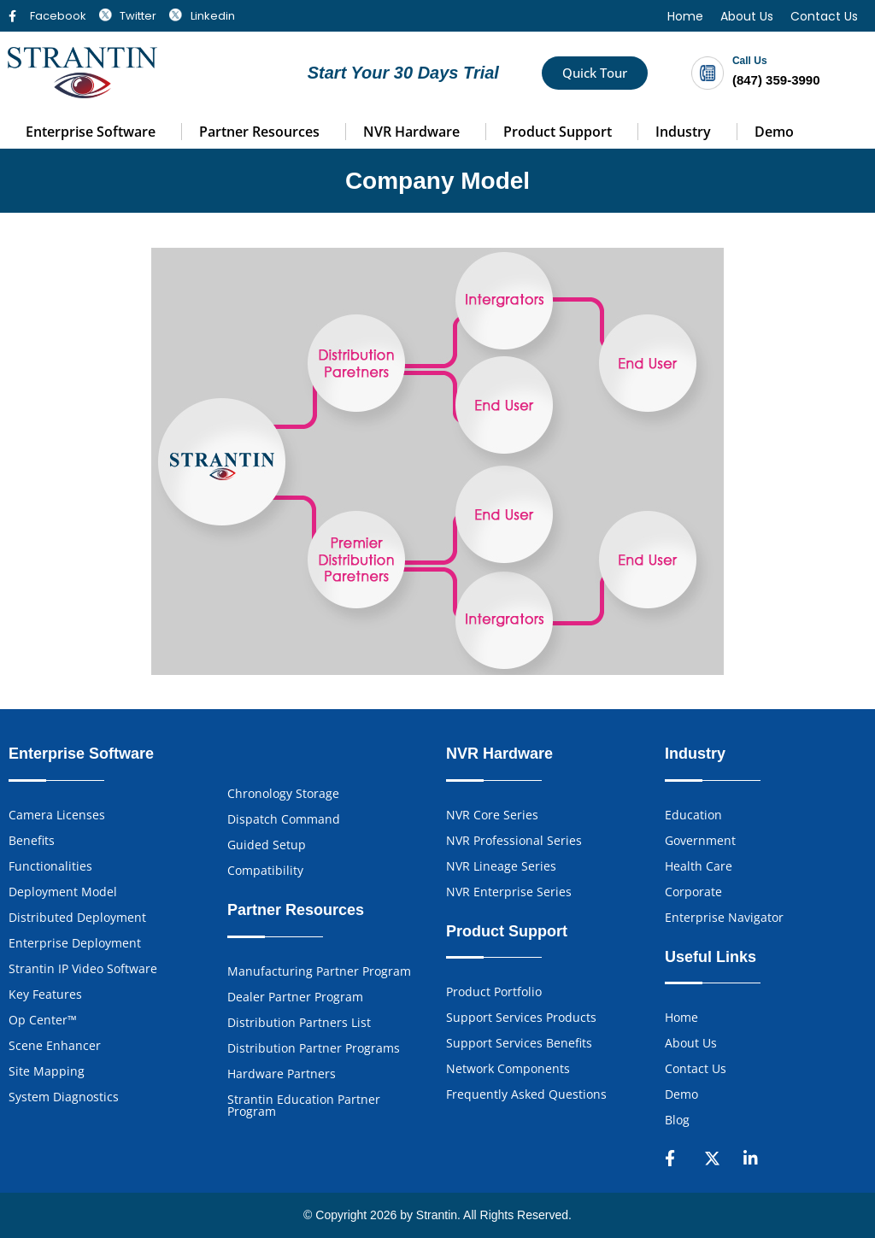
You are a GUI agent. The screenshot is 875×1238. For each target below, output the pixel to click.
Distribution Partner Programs (313, 1048)
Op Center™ (43, 1020)
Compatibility (265, 870)
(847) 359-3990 (776, 80)
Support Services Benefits (519, 1043)
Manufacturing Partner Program (319, 971)
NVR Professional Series (514, 840)
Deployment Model (63, 891)
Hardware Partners (281, 1073)
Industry (683, 131)
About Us (746, 16)
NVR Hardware (411, 131)
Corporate (693, 891)
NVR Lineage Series (501, 866)
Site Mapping (47, 1071)
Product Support (557, 131)
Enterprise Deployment (75, 943)
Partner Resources (259, 131)
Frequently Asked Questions (526, 1094)
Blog (677, 1120)
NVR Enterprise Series (509, 891)
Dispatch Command (283, 819)
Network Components (508, 1068)
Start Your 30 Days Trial (403, 72)
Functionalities (50, 866)
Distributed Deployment (77, 917)
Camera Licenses (57, 815)
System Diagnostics (64, 1096)
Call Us (749, 61)
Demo (774, 131)
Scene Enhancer (55, 1045)
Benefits (32, 840)
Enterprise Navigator (724, 917)
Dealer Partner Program (295, 997)
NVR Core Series (492, 815)
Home (685, 16)
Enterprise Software (91, 131)
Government (700, 840)
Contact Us (824, 16)
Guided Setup (266, 844)
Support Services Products (521, 1017)
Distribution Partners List (299, 1022)
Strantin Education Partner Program (303, 1105)
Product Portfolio (494, 991)
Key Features (45, 994)
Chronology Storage (283, 793)
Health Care (698, 866)
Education (693, 815)
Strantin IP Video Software (83, 968)
